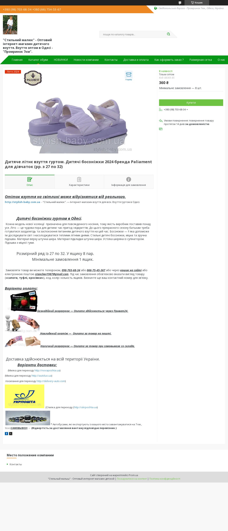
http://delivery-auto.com (51, 381)
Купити (191, 102)
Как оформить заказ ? (169, 59)
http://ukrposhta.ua (85, 407)
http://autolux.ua (41, 375)
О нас (221, 59)
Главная (17, 59)
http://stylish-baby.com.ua (22, 202)
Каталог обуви (38, 59)
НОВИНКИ (61, 59)
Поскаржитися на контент (132, 478)
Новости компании (86, 59)
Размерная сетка (200, 59)
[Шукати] (168, 34)
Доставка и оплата (136, 59)
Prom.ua (133, 475)
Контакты (110, 59)
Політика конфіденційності (164, 478)
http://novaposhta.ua (47, 370)
